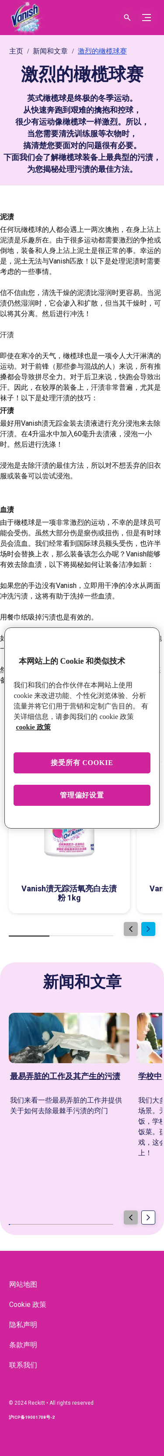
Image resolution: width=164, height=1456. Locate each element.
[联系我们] (23, 1365)
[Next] (148, 929)
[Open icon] (127, 17)
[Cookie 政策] (28, 1304)
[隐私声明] (23, 1325)
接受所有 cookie (82, 762)
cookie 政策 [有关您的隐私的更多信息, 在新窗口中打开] (33, 727)
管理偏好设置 (82, 795)
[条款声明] (23, 1345)
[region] (82, 728)
